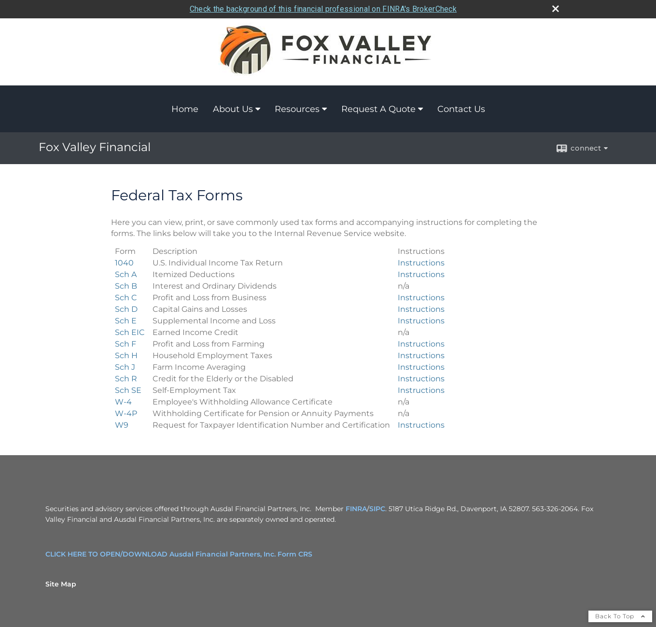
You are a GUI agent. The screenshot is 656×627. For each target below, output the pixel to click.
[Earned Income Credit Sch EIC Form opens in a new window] (130, 332)
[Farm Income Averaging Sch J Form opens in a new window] (125, 367)
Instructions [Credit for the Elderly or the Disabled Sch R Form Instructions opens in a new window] (421, 378)
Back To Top (620, 616)
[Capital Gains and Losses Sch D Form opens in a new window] (126, 309)
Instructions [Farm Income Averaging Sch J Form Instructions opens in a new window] (421, 367)
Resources (297, 109)
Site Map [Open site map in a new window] (60, 584)
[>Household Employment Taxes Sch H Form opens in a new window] (126, 355)
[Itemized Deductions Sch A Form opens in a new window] (126, 274)
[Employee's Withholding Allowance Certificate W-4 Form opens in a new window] (123, 401)
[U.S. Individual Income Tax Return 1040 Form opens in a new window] (124, 262)
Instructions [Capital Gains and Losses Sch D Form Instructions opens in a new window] (421, 309)
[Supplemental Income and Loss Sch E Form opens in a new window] (126, 320)
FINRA (356, 508)
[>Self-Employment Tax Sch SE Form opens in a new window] (128, 390)
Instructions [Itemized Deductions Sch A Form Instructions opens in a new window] (421, 274)
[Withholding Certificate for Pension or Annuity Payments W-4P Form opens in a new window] (126, 413)
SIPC (377, 508)
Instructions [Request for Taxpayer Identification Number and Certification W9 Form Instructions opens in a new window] (421, 425)
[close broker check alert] (555, 9)
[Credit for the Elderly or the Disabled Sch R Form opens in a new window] (126, 378)
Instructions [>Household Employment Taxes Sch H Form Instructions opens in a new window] (421, 355)
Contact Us (461, 109)
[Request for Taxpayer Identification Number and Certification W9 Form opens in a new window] (121, 425)
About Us (233, 109)
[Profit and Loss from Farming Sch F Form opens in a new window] (125, 343)
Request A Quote (378, 109)
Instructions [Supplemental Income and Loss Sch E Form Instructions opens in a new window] (421, 320)
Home (184, 109)
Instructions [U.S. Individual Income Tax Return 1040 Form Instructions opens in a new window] (421, 262)
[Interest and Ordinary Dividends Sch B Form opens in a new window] (126, 286)
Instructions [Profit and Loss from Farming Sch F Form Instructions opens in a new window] (421, 343)
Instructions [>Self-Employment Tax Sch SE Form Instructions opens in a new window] (421, 390)
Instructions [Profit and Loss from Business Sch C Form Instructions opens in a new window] (421, 297)
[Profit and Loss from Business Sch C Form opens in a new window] (126, 297)
